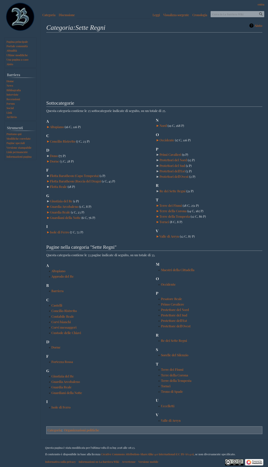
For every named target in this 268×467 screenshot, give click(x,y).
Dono (54, 155)
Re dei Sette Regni (173, 191)
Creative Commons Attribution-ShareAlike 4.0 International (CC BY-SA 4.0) (147, 454)
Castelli (57, 305)
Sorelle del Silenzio (174, 355)
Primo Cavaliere (172, 304)
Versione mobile (148, 461)
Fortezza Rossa (62, 361)
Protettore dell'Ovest (176, 326)
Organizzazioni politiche (81, 430)
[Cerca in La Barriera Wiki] (237, 14)
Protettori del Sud (172, 165)
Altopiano (57, 127)
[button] (48, 127)
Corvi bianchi (61, 322)
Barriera (58, 291)
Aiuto (258, 25)
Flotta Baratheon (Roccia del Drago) (75, 181)
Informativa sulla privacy (60, 461)
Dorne (54, 161)
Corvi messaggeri (64, 327)
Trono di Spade (172, 391)
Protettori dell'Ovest (174, 176)
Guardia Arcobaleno (64, 206)
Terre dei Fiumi (171, 205)
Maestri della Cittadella (177, 270)
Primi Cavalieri (170, 154)
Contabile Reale (63, 316)
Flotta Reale (58, 186)
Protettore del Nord (175, 309)
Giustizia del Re (61, 201)
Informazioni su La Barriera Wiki (99, 461)
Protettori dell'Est (172, 171)
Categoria (55, 430)
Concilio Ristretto (62, 141)
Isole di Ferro (59, 232)
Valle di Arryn (169, 236)
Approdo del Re (63, 276)
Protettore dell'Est (174, 320)
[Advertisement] (154, 65)
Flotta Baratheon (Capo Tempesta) (74, 175)
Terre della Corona (173, 211)
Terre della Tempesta (175, 216)
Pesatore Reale (171, 299)
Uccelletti (167, 406)
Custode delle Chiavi (66, 332)
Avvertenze (129, 461)
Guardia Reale (60, 212)
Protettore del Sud (174, 315)
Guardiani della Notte (65, 217)
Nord (163, 125)
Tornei (164, 222)
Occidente (167, 140)
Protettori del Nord (173, 160)
